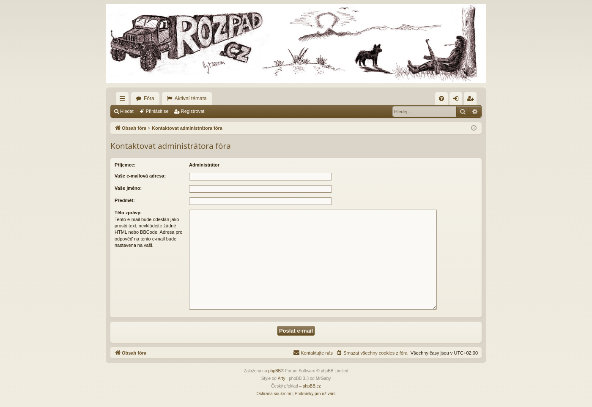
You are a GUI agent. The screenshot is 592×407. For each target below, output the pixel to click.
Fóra (149, 98)
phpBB (274, 371)
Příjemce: (125, 164)
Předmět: (125, 200)
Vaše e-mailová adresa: (140, 175)
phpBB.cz (312, 386)
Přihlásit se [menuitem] (457, 100)
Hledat (127, 111)
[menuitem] (441, 98)
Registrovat (193, 111)
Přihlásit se (157, 111)
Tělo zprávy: (128, 212)
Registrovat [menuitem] (472, 100)
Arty (281, 378)
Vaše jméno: (128, 188)
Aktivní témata (191, 98)
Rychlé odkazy (124, 100)
